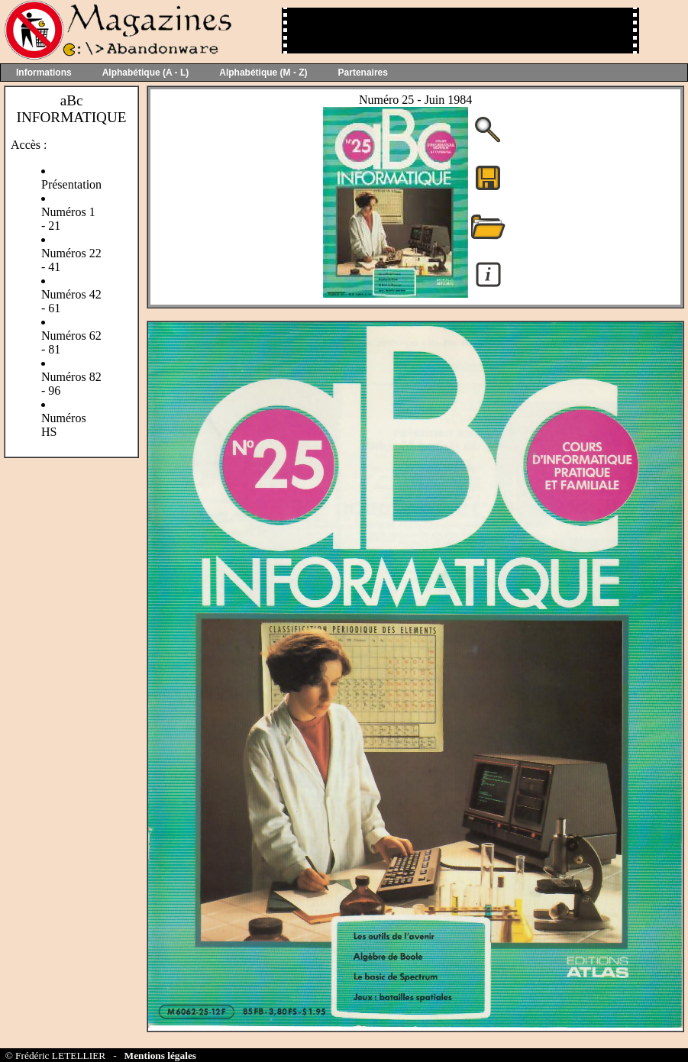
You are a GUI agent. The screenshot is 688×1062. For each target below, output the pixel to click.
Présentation (71, 184)
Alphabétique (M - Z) (263, 72)
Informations (44, 72)
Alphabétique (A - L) (145, 72)
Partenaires (363, 72)
